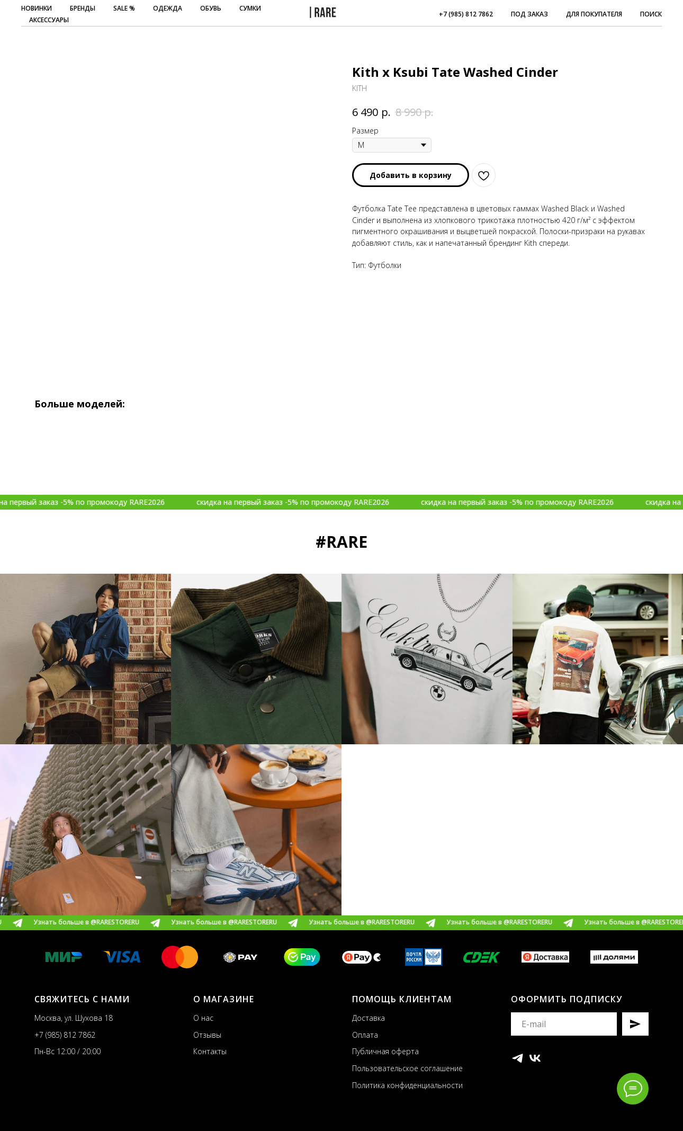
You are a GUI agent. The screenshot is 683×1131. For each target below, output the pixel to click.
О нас (203, 1018)
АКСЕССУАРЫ (49, 19)
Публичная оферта (385, 1051)
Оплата (365, 1035)
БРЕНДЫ (82, 8)
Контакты (210, 1051)
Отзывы (207, 1035)
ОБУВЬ (210, 8)
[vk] (535, 1058)
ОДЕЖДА (167, 8)
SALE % (124, 8)
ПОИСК (651, 14)
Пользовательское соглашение (407, 1068)
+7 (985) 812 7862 (466, 14)
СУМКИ (250, 8)
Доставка (368, 1018)
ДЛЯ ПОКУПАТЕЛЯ (594, 14)
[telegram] (517, 1058)
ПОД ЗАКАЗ (529, 14)
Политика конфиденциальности (407, 1085)
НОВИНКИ (36, 8)
